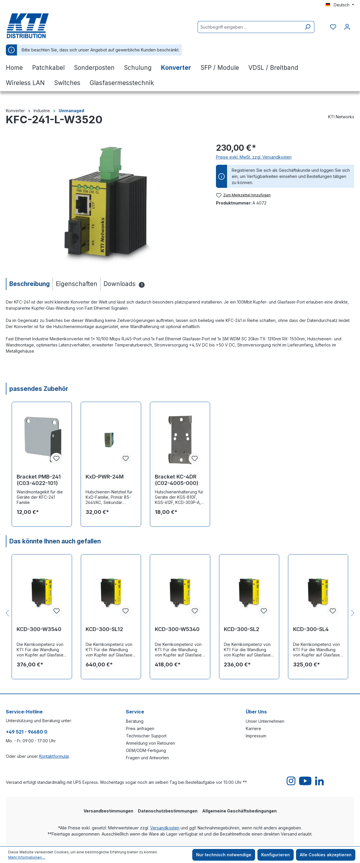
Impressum (256, 735)
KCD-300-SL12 (104, 629)
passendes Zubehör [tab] (38, 388)
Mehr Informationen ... (26, 857)
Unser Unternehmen (265, 721)
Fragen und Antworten (147, 757)
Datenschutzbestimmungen (168, 810)
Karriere (253, 728)
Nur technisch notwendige (223, 854)
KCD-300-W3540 (39, 629)
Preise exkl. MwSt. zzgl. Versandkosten (254, 157)
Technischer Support (146, 735)
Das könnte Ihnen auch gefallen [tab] (55, 541)
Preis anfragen (140, 728)
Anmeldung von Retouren (150, 743)
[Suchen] (307, 27)
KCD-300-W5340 (177, 629)
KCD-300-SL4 (311, 629)
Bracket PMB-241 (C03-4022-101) (39, 480)
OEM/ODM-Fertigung (146, 750)
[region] (105, 204)
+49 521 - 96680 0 (26, 732)
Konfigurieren (275, 854)
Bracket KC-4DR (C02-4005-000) (176, 480)
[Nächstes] (352, 613)
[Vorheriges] (7, 613)
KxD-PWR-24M (105, 477)
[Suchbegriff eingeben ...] (249, 27)
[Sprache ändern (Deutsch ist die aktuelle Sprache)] (340, 5)
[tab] (29, 284)
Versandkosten (164, 827)
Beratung (134, 721)
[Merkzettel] (333, 27)
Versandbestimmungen (108, 810)
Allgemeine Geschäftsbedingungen (239, 810)
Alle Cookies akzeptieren (326, 854)
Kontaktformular (54, 756)
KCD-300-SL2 (241, 629)
